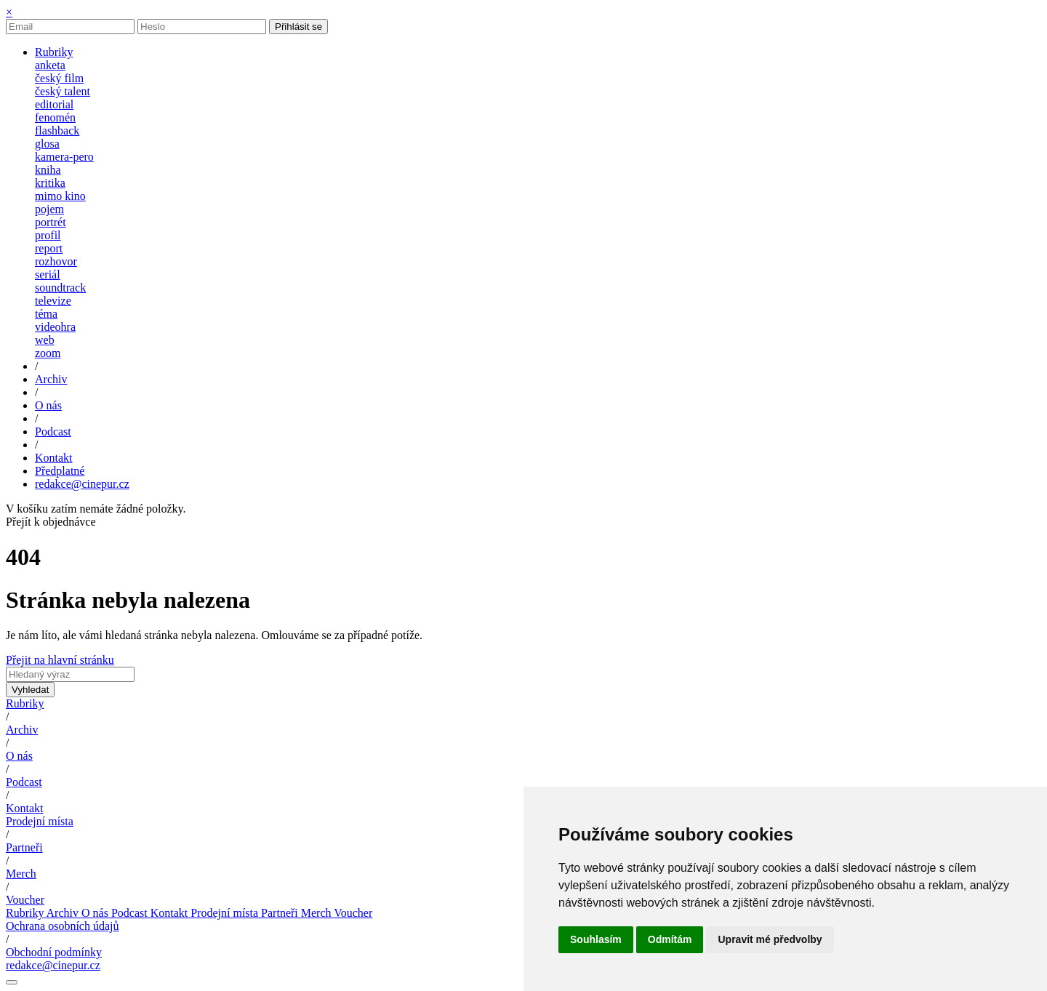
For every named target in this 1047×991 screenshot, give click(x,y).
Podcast (24, 782)
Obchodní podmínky (54, 952)
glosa (47, 143)
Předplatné (59, 471)
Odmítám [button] (670, 939)
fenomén (55, 117)
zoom (48, 353)
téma (46, 314)
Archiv (22, 729)
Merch (21, 873)
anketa (50, 65)
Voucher (25, 900)
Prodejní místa (39, 821)
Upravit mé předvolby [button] (770, 939)
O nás (19, 756)
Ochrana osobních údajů (62, 926)
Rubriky (25, 703)
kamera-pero (64, 157)
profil (48, 235)
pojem (49, 209)
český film (59, 78)
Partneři (24, 847)
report (49, 248)
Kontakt (25, 808)
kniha (48, 170)
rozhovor (56, 261)
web (45, 340)
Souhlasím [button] (596, 939)
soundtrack (60, 287)
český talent (62, 91)
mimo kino (60, 196)
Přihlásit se (298, 26)
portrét (50, 222)
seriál (47, 274)
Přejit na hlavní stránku (60, 660)
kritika (50, 183)
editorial (54, 104)
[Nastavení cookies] (11, 982)
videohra (55, 327)
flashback (57, 130)
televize (53, 300)
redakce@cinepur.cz (82, 484)
